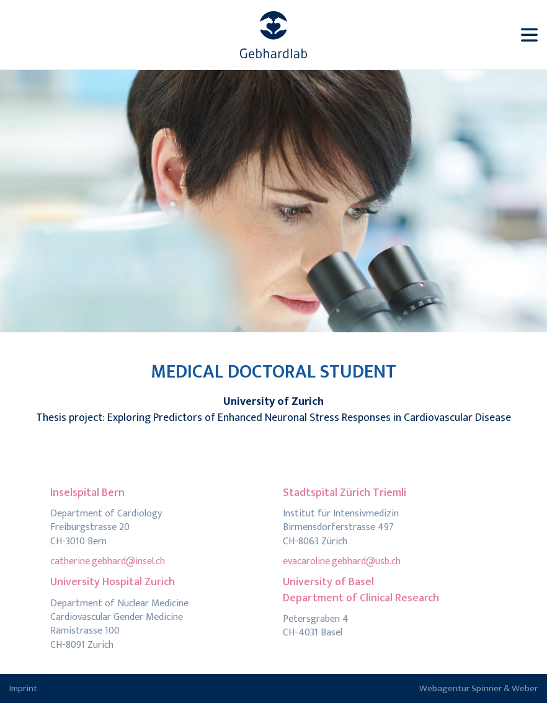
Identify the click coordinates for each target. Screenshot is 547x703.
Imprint (23, 688)
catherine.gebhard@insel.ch (107, 561)
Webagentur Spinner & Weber (478, 688)
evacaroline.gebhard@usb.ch (342, 561)
